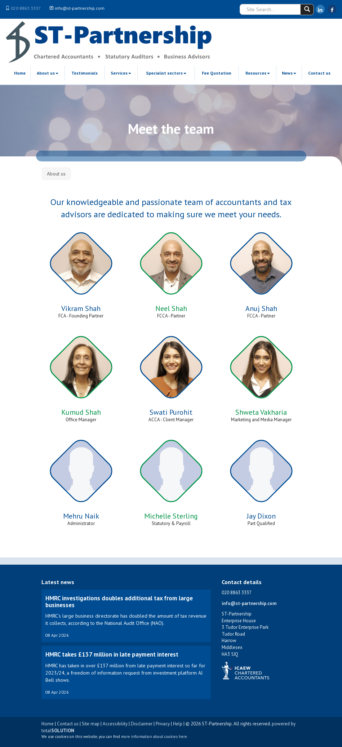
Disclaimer (141, 724)
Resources (257, 73)
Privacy (163, 724)
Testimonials (84, 73)
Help (177, 724)
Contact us (319, 73)
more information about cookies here (154, 736)
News (289, 73)
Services (121, 73)
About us (47, 73)
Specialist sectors (166, 73)
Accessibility (115, 724)
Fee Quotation (216, 73)
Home (20, 73)
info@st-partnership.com (80, 8)
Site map (90, 724)
